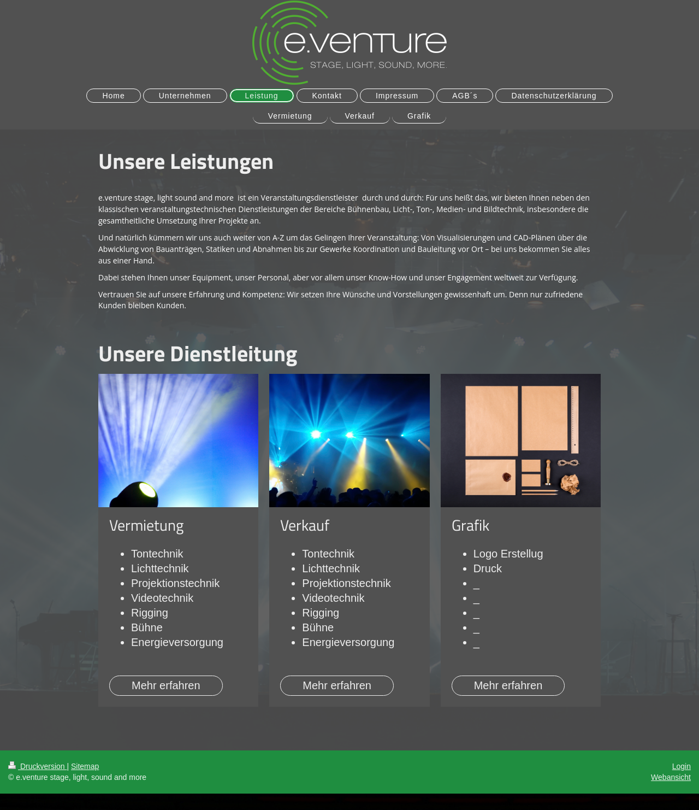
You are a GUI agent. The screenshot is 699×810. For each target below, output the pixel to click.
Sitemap (85, 766)
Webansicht (671, 777)
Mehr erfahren (166, 685)
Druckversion (37, 766)
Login (681, 766)
